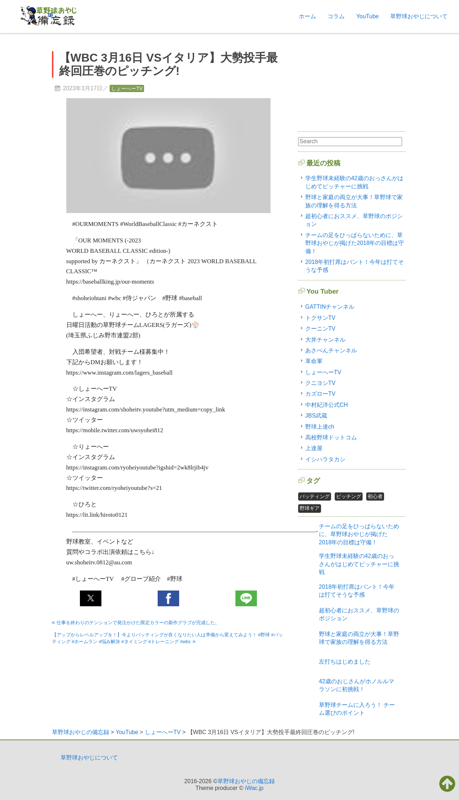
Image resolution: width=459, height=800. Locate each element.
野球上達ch (319, 427)
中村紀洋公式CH (326, 405)
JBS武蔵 (316, 416)
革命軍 (313, 361)
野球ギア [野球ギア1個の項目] (310, 508)
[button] (90, 598)
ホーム (307, 16)
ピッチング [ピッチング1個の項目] (348, 496)
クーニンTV (320, 329)
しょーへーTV (127, 88)
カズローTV (320, 394)
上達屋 (313, 448)
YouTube (367, 16)
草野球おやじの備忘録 (246, 781)
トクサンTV (320, 318)
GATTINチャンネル (329, 307)
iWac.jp (254, 788)
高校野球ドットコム (331, 437)
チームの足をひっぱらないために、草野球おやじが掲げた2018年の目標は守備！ (354, 243)
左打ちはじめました (344, 662)
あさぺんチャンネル (331, 350)
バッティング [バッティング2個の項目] (315, 496)
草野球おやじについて (419, 16)
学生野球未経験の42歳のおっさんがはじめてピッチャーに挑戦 (359, 564)
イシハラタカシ (325, 459)
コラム (336, 16)
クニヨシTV (320, 383)
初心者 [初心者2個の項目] (375, 496)
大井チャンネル (325, 340)
